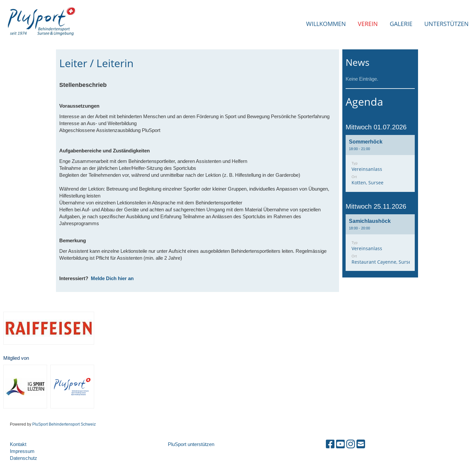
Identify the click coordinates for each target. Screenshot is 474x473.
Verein (368, 24)
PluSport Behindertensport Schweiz (64, 424)
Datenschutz (23, 458)
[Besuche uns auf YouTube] (340, 444)
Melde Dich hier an (112, 278)
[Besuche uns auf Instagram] (350, 444)
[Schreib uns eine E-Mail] (360, 444)
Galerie (401, 24)
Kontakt (18, 444)
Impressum (22, 451)
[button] (380, 163)
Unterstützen (446, 24)
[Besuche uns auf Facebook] (330, 444)
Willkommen (326, 24)
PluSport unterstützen (191, 444)
